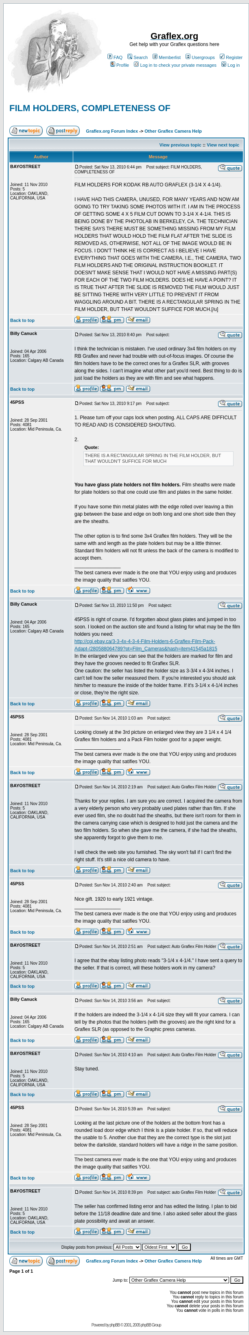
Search (137, 57)
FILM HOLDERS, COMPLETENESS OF (89, 108)
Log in (230, 65)
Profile (119, 65)
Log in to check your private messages (175, 65)
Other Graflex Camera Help (173, 131)
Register (231, 57)
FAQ (114, 57)
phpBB (114, 1325)
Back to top (22, 320)
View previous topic (180, 144)
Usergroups (200, 57)
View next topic (223, 144)
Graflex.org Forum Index (112, 131)
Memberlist (167, 57)
